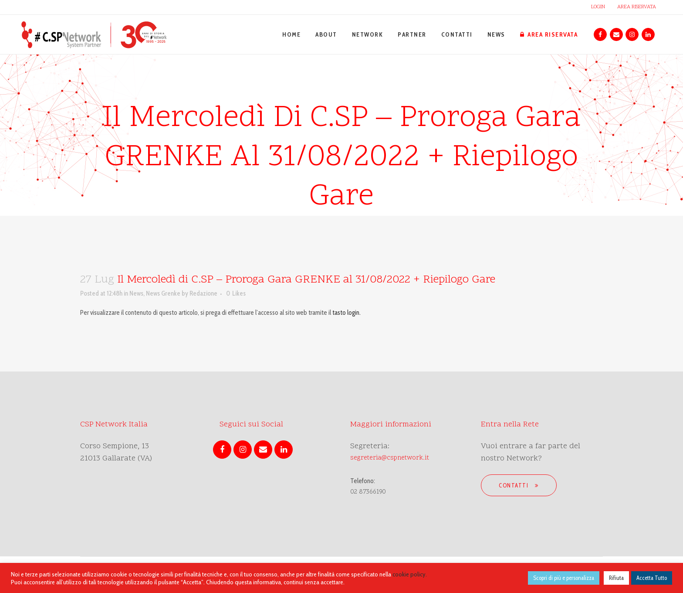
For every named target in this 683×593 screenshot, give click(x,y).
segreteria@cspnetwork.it (389, 458)
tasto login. (346, 313)
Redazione (203, 293)
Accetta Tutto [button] (651, 577)
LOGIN (598, 6)
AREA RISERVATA (636, 6)
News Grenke (163, 293)
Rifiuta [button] (616, 577)
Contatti (519, 485)
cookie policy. (409, 574)
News (136, 293)
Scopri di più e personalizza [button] (563, 577)
